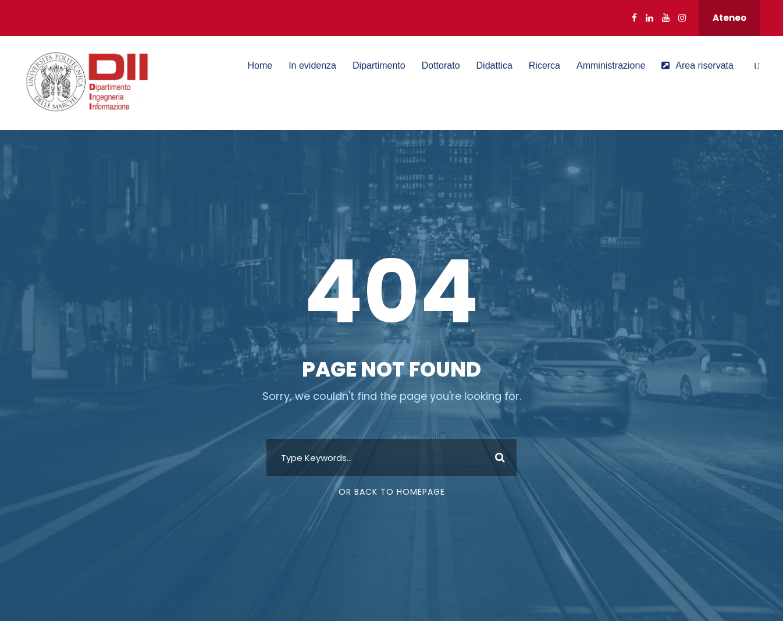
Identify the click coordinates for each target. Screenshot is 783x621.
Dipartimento (379, 65)
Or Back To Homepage (392, 492)
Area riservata (697, 65)
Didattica (494, 65)
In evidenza (312, 65)
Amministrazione (610, 65)
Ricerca (544, 65)
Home (259, 65)
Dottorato (441, 65)
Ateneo (729, 18)
